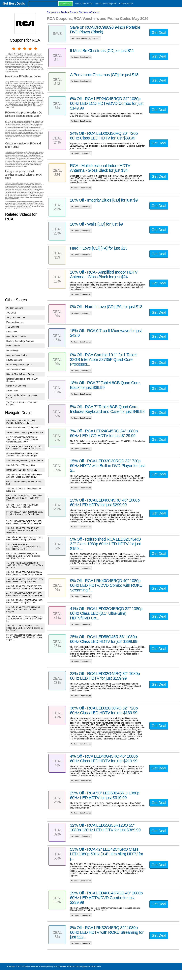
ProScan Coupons (14, 308)
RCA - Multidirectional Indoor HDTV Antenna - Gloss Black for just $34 (22, 454)
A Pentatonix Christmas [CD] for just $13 (24, 432)
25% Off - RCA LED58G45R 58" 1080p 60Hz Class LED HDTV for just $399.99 (24, 573)
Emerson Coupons (14, 322)
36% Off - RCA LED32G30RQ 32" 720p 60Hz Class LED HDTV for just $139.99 (24, 587)
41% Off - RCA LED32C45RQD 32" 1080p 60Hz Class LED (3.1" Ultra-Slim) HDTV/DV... (24, 565)
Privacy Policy (52, 966)
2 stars (19, 48)
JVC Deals (11, 313)
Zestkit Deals (12, 390)
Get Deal (159, 33)
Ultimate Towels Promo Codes (20, 374)
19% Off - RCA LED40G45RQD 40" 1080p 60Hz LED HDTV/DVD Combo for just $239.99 (24, 628)
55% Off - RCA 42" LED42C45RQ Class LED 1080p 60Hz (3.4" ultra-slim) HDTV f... (24, 618)
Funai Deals (11, 332)
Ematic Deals (12, 350)
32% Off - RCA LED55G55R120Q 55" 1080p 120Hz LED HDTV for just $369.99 (23, 609)
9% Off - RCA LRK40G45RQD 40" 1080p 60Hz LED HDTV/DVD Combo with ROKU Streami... (23, 556)
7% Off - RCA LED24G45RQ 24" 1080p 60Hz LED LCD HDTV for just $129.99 (24, 522)
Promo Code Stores (84, 3)
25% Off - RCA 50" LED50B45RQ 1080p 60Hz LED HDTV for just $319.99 (24, 601)
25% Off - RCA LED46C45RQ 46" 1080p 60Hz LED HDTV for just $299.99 (24, 538)
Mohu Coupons (13, 346)
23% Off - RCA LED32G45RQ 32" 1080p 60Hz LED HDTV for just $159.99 (24, 580)
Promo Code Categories (106, 3)
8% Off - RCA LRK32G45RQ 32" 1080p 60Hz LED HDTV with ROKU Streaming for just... (24, 637)
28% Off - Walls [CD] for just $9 (20, 465)
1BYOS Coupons (14, 360)
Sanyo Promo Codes (15, 317)
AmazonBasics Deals (16, 369)
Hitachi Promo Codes (16, 336)
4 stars (30, 48)
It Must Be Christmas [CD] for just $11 (23, 428)
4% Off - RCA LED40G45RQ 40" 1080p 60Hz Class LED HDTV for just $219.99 (24, 594)
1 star (14, 48)
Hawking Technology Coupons (20, 341)
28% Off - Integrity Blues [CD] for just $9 (24, 460)
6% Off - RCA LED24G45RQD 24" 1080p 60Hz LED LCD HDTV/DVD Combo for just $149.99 (22, 439)
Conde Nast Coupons (16, 386)
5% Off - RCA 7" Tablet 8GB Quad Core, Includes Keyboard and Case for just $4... (24, 514)
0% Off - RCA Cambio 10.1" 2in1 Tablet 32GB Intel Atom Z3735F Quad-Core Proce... (24, 497)
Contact (42, 966)
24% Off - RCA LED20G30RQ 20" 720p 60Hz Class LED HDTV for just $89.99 (24, 447)
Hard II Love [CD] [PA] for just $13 (21, 470)
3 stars (25, 48)
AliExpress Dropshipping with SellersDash (84, 966)
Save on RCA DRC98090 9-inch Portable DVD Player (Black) (21, 422)
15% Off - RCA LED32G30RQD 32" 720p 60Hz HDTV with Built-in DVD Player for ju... (22, 530)
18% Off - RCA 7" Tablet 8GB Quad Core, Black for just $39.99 (22, 506)
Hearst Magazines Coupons (19, 364)
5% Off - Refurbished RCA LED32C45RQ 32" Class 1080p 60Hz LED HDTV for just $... (23, 546)
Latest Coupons (126, 3)
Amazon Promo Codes (16, 355)
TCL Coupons (12, 327)
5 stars (36, 48)
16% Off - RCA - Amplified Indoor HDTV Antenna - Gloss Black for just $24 (24, 475)
